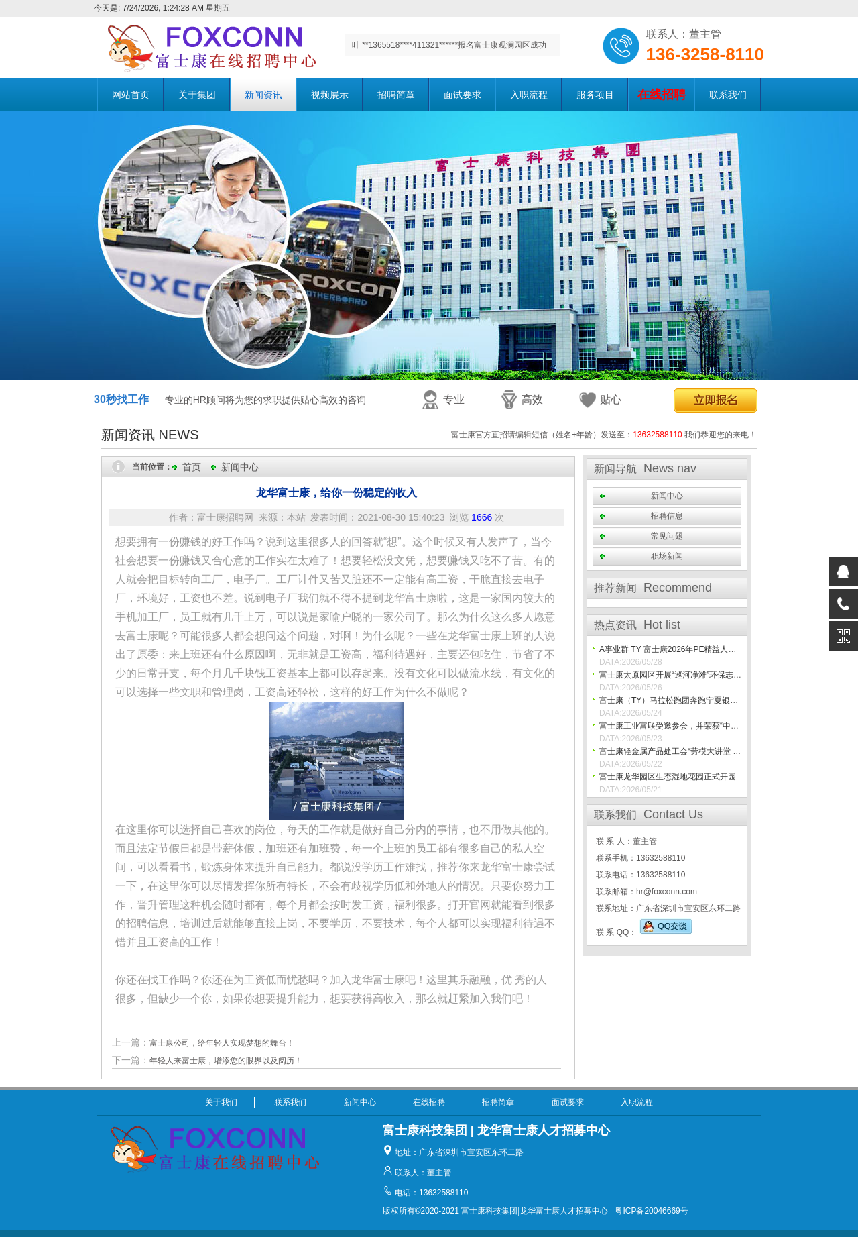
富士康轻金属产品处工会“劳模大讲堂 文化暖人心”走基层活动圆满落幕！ (727, 751)
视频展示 (330, 94)
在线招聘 (429, 1102)
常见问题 (667, 536)
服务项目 (595, 94)
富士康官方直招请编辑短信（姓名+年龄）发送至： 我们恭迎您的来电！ (604, 434)
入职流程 (529, 94)
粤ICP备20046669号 (651, 1211)
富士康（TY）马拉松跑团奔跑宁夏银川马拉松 (680, 700)
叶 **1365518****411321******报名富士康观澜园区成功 (449, 45)
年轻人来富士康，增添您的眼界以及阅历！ (225, 1060)
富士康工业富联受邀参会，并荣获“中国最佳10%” (686, 726)
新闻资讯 (263, 94)
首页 (191, 467)
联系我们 (728, 94)
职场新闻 (667, 556)
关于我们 (221, 1102)
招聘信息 (667, 516)
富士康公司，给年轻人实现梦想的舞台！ (221, 1043)
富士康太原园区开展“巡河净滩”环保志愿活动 (678, 675)
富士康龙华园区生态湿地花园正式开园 (667, 777)
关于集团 (197, 94)
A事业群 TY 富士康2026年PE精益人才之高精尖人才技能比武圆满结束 (724, 649)
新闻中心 (240, 467)
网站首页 (130, 94)
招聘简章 (396, 94)
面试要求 (462, 94)
